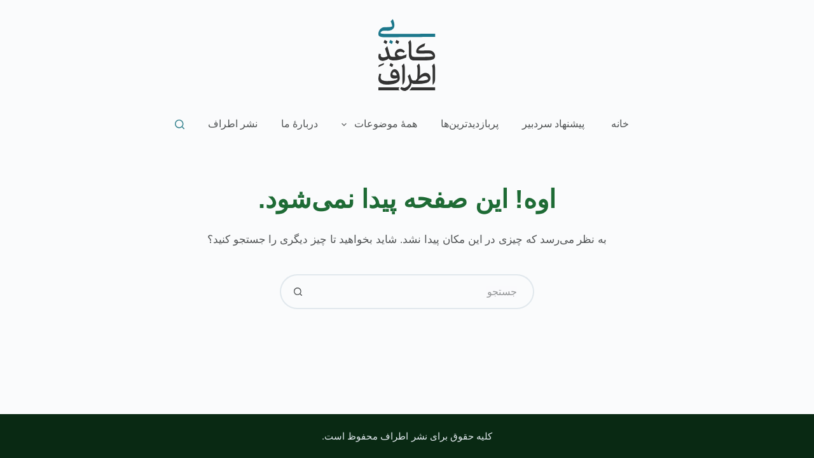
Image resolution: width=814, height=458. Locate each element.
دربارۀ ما (299, 123)
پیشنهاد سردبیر (553, 123)
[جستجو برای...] (424, 291)
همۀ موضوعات (376, 124)
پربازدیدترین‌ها (470, 123)
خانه (620, 123)
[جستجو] (179, 124)
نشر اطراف (233, 123)
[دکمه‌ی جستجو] (297, 291)
